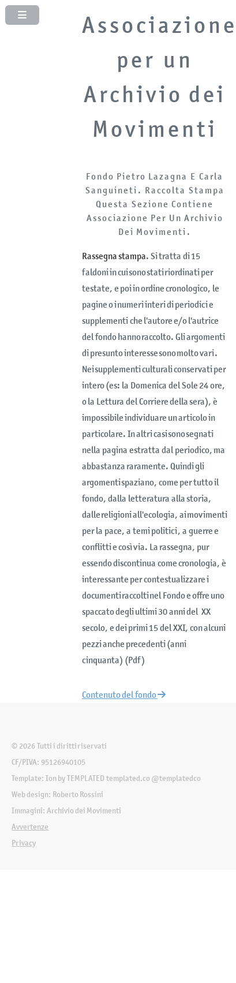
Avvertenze (30, 827)
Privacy (24, 843)
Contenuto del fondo (124, 694)
